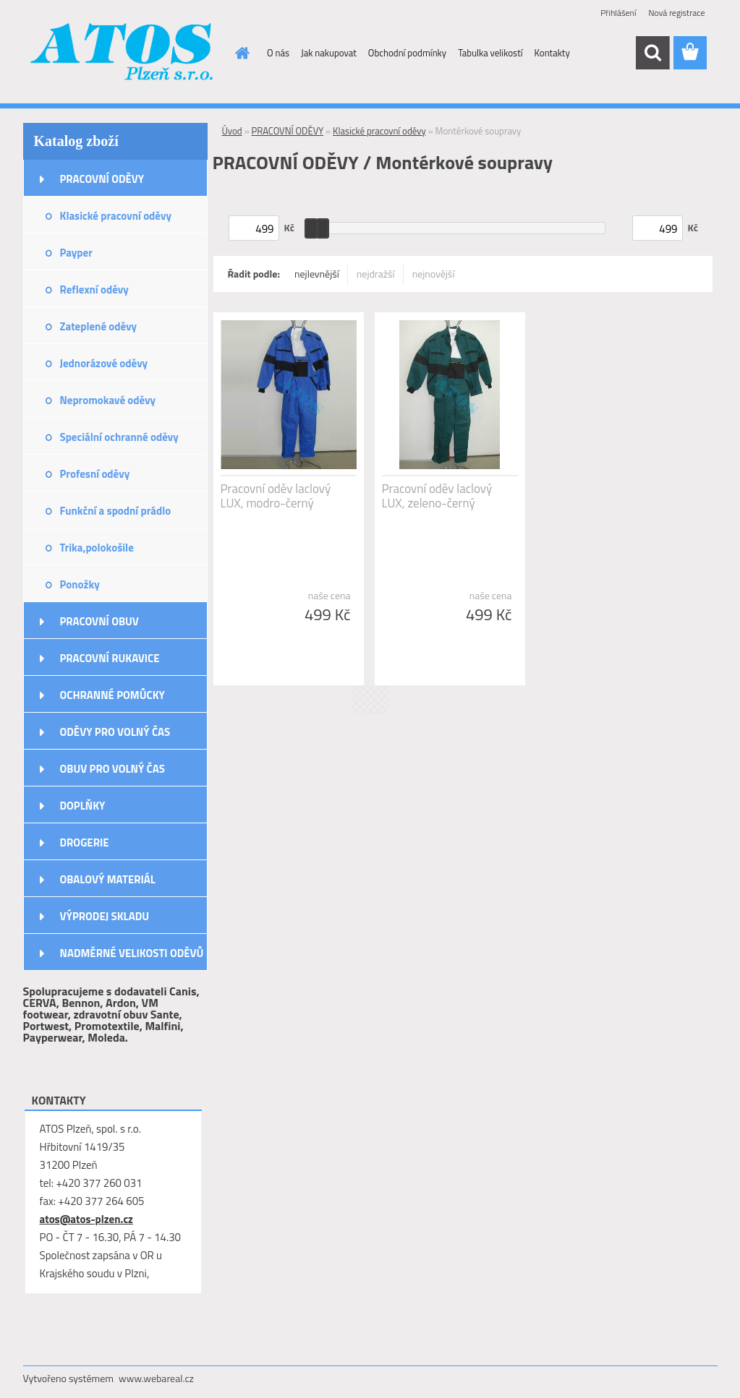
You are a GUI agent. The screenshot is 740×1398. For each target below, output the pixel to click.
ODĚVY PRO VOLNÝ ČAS (115, 732)
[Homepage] (239, 52)
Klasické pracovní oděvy (115, 215)
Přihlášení (618, 13)
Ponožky (80, 584)
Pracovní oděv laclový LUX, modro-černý (276, 495)
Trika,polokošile (97, 547)
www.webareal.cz (156, 1378)
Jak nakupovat (329, 53)
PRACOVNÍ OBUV (99, 621)
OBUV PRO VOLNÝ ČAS (112, 768)
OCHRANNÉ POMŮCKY (112, 695)
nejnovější (433, 273)
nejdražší (376, 273)
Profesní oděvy (95, 474)
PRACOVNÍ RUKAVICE (110, 658)
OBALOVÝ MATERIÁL (108, 879)
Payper (76, 252)
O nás (278, 53)
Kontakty (552, 53)
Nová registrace (676, 13)
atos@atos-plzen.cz (86, 1219)
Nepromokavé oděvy (108, 400)
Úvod (232, 131)
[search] (652, 52)
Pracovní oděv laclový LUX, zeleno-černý (437, 495)
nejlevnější (316, 273)
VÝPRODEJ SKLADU (105, 916)
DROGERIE (84, 842)
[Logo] (122, 53)
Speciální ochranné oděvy (119, 437)
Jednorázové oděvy (104, 363)
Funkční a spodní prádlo (115, 510)
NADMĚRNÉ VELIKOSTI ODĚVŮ (132, 953)
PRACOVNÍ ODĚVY (102, 179)
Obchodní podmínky (407, 53)
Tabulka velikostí (490, 53)
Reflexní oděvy (94, 289)
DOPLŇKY (83, 805)
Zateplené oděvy (98, 326)
